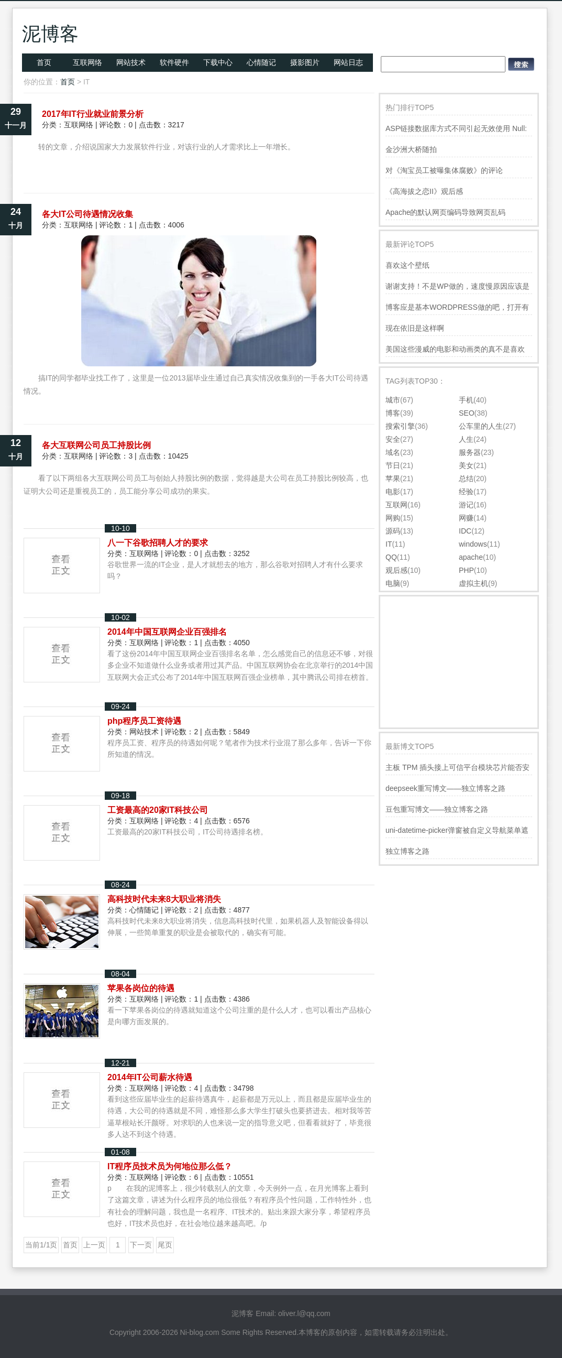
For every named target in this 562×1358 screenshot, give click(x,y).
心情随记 (261, 62)
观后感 (396, 570)
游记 (466, 505)
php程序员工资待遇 (144, 720)
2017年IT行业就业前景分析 (93, 114)
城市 (392, 400)
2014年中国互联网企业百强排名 (167, 631)
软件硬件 (174, 62)
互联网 (396, 505)
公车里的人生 (481, 426)
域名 (392, 452)
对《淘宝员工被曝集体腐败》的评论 (444, 170)
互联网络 (87, 62)
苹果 (392, 478)
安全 (392, 439)
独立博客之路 (407, 851)
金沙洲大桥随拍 (411, 149)
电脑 (392, 583)
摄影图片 (304, 62)
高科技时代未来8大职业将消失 (164, 899)
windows (473, 544)
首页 (44, 62)
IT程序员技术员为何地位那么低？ (169, 1166)
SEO (467, 413)
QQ (391, 557)
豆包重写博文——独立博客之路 (436, 809)
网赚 (466, 518)
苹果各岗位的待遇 (140, 988)
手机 (466, 400)
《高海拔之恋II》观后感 (424, 191)
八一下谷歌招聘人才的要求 (157, 542)
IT (388, 544)
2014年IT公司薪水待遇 (149, 1077)
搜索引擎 (400, 426)
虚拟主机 (473, 583)
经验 (466, 491)
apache (471, 557)
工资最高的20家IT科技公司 (157, 810)
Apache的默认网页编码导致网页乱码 (445, 212)
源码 (392, 531)
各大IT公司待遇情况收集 (87, 214)
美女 (466, 465)
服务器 (470, 452)
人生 (466, 439)
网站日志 (348, 62)
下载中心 (218, 62)
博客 (392, 413)
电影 (392, 491)
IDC (465, 531)
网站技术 (131, 62)
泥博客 (50, 34)
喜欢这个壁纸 (407, 265)
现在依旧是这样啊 (414, 328)
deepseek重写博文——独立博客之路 (445, 788)
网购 (392, 518)
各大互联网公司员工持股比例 (96, 445)
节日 (392, 465)
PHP (466, 570)
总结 (466, 478)
